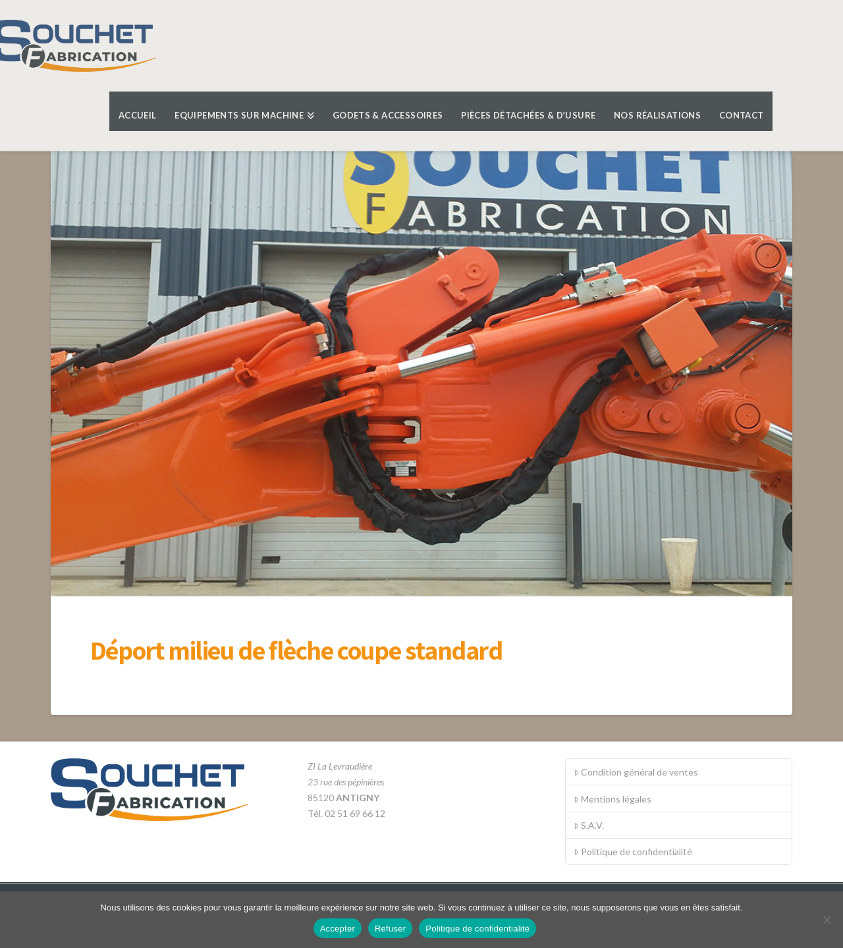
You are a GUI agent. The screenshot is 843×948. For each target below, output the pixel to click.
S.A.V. (589, 825)
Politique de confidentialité (633, 851)
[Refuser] (826, 919)
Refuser (390, 929)
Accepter (337, 929)
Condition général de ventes (636, 771)
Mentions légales (612, 798)
